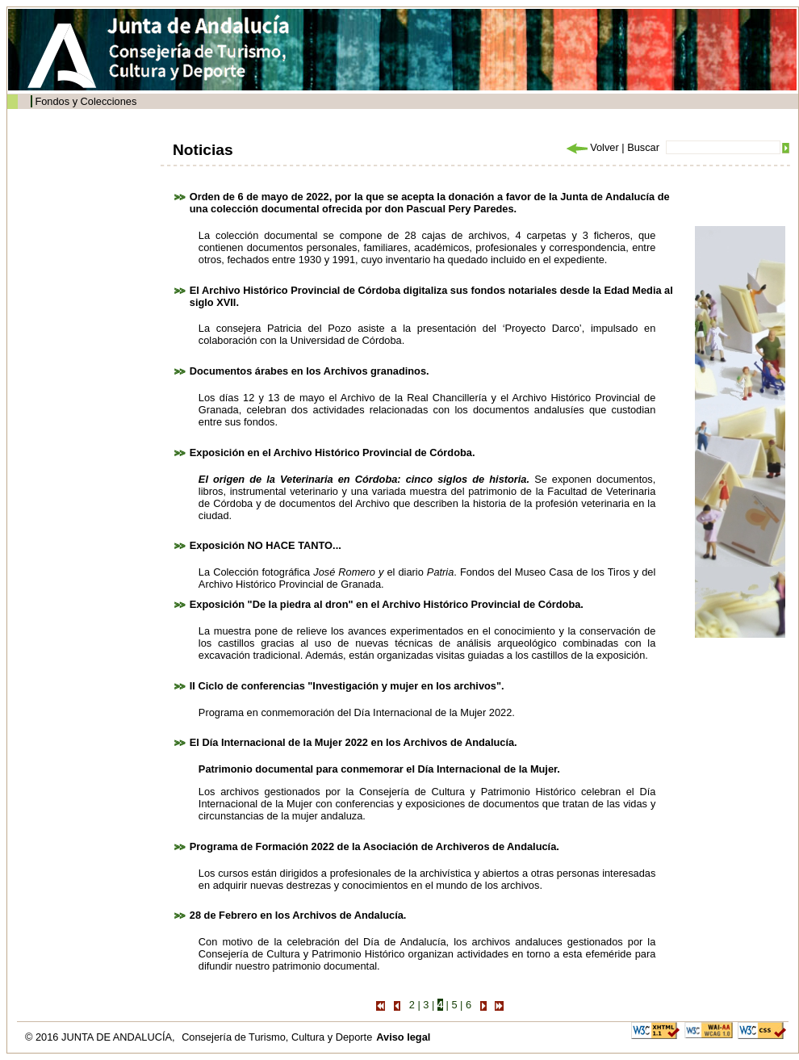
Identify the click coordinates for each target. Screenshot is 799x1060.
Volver (591, 147)
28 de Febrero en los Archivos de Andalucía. (298, 915)
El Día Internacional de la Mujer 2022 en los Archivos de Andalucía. (353, 742)
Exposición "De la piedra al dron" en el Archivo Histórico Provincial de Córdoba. (387, 604)
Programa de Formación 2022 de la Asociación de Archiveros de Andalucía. (374, 846)
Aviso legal (403, 1037)
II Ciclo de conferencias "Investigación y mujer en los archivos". (347, 686)
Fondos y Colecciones (85, 101)
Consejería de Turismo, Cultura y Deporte (277, 1037)
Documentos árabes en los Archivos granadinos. (309, 371)
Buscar (643, 147)
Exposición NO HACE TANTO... (265, 545)
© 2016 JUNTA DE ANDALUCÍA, (101, 1037)
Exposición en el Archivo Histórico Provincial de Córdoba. (332, 452)
